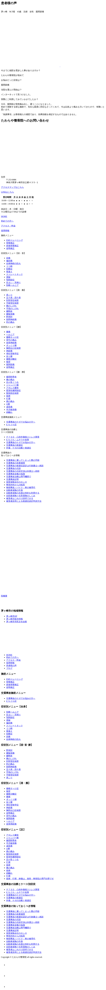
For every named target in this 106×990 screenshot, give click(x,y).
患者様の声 (11, 665)
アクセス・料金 (8, 226)
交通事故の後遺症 (14, 445)
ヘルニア (10, 334)
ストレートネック (14, 274)
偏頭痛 (9, 261)
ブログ (9, 668)
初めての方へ (7, 221)
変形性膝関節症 (13, 390)
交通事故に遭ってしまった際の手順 (22, 460)
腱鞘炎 (9, 311)
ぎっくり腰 (11, 345)
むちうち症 (11, 425)
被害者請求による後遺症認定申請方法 (23, 501)
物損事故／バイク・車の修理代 (20, 487)
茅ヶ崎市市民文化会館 (16, 622)
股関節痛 (10, 364)
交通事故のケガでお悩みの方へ (20, 422)
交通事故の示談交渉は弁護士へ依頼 (22, 471)
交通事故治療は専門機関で (18, 476)
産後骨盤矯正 (12, 246)
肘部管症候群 (12, 300)
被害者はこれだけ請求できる (19, 498)
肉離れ (9, 412)
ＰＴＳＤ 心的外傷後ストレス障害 (22, 437)
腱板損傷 (10, 314)
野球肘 (9, 317)
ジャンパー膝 (12, 385)
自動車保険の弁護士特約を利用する (22, 493)
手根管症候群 (12, 303)
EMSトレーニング (14, 240)
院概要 (4, 596)
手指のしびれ (12, 308)
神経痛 (9, 351)
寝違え (9, 272)
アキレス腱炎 (12, 388)
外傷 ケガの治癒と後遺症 (18, 448)
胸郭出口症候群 (13, 348)
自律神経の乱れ (13, 263)
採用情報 (5, 230)
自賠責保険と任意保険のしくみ (20, 496)
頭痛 (8, 258)
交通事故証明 (12, 479)
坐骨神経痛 (11, 343)
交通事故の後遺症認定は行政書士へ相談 (24, 466)
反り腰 (9, 356)
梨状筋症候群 (12, 393)
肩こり (9, 295)
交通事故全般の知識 (15, 474)
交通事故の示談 (13, 468)
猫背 (8, 362)
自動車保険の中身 (14, 490)
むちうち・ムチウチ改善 (17, 440)
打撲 (8, 399)
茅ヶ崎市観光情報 (14, 619)
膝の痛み (10, 379)
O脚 (8, 404)
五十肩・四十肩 (13, 297)
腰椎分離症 (11, 359)
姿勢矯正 (10, 248)
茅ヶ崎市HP (11, 616)
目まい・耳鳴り (13, 282)
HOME (4, 216)
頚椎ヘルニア (12, 285)
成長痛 (9, 407)
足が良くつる (12, 382)
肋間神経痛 (11, 319)
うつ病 (9, 266)
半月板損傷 (11, 409)
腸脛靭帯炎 (11, 377)
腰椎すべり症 (12, 337)
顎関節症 (10, 280)
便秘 (8, 277)
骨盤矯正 (10, 243)
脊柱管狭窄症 (12, 353)
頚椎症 (9, 269)
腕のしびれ (11, 306)
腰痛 (8, 332)
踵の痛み (10, 401)
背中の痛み (11, 340)
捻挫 (8, 396)
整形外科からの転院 (15, 485)
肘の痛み (10, 322)
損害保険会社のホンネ (16, 482)
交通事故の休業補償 (15, 463)
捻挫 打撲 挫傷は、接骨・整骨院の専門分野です (30, 879)
